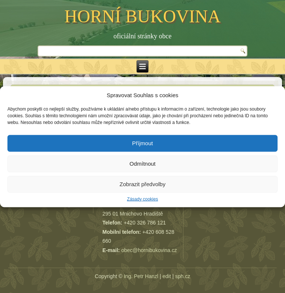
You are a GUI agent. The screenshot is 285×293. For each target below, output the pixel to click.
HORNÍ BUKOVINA (142, 16)
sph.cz (182, 276)
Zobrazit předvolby (142, 184)
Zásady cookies (142, 198)
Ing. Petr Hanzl (141, 276)
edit (167, 276)
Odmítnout (142, 163)
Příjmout (142, 143)
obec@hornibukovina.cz (149, 250)
